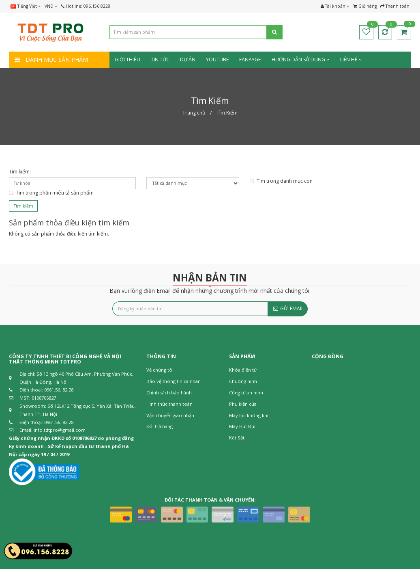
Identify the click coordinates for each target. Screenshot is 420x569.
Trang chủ (193, 112)
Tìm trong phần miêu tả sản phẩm (51, 192)
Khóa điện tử (243, 370)
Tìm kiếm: (20, 171)
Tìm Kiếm (227, 112)
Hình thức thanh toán (169, 404)
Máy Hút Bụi (242, 426)
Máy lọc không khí (248, 415)
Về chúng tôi (160, 370)
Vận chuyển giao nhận (170, 415)
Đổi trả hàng (159, 426)
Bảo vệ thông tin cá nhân (173, 381)
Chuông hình (243, 381)
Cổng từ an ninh (246, 392)
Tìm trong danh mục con (281, 180)
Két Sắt (236, 438)
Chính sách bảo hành (169, 392)
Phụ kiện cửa (243, 404)
